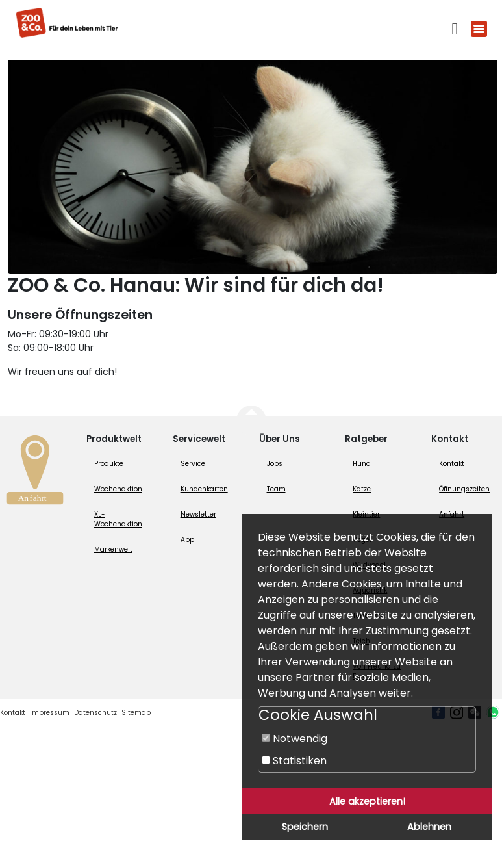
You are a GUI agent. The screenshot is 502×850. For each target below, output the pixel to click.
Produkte (108, 464)
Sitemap (136, 712)
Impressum (49, 712)
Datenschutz (95, 712)
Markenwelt (113, 549)
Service (193, 464)
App (187, 540)
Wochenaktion (118, 489)
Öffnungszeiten (464, 489)
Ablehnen (429, 826)
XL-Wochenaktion (118, 519)
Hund (362, 464)
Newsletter (198, 514)
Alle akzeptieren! (367, 801)
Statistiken (294, 760)
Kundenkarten (204, 489)
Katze (362, 489)
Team (276, 489)
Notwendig (294, 738)
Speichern (305, 826)
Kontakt (451, 464)
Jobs (274, 464)
